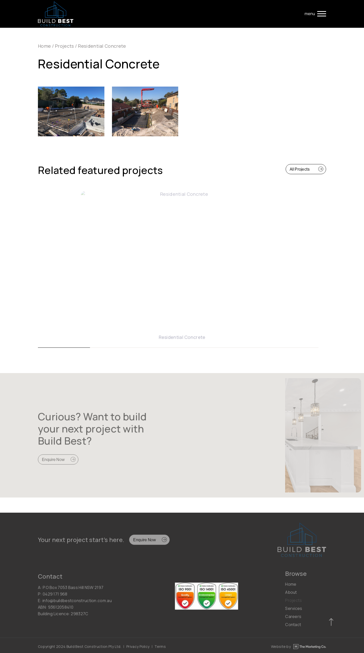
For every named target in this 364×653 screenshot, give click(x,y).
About (291, 594)
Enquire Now (53, 462)
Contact (293, 627)
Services (293, 611)
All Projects (300, 169)
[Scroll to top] (331, 625)
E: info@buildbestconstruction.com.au (75, 603)
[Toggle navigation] (315, 14)
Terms (160, 648)
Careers (293, 619)
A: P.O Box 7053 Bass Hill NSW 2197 (70, 590)
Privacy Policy (137, 648)
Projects (64, 46)
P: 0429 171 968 (52, 596)
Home (44, 46)
